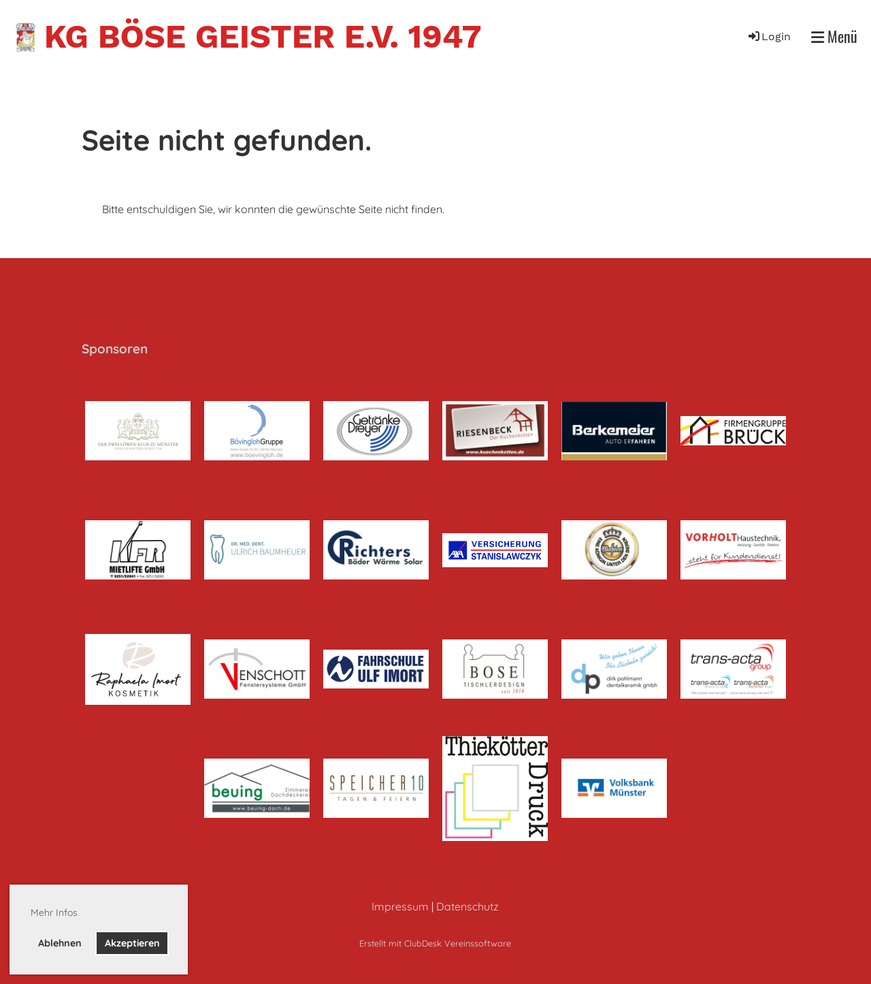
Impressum (400, 906)
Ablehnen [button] (60, 943)
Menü (834, 36)
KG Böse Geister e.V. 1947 (263, 36)
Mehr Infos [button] (54, 912)
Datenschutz (467, 906)
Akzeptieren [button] (132, 943)
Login (768, 36)
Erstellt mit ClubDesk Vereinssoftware (435, 943)
